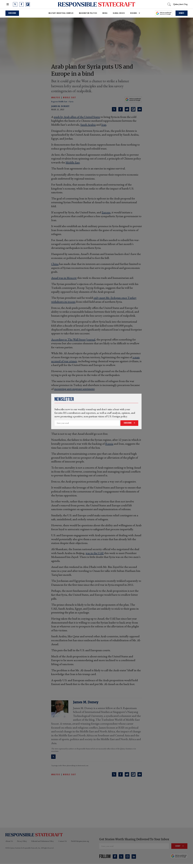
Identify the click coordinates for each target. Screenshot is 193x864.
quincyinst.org (180, 4)
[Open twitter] (15, 4)
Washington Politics (88, 13)
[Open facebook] (21, 4)
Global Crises (119, 13)
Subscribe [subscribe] (12, 13)
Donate (181, 13)
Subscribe (128, 423)
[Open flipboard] (28, 4)
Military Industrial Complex (61, 13)
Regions (133, 13)
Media (105, 13)
